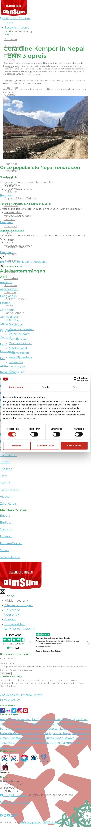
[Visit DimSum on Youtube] (9, 815)
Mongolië (11, 164)
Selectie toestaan (45, 446)
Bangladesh (40, 719)
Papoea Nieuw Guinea (38, 738)
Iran (2, 728)
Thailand (6, 469)
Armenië (6, 719)
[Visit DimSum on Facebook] (3, 710)
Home (8, 22)
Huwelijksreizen (20, 357)
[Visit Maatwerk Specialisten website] (5, 768)
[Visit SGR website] (5, 757)
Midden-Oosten (15, 299)
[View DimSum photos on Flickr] (9, 710)
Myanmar (56, 733)
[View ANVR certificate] (25, 757)
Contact (10, 619)
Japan (10, 728)
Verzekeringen (19, 334)
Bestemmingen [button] (17, 27)
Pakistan (15, 738)
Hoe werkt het (14, 624)
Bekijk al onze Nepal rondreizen (24, 261)
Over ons (11, 614)
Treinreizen (17, 367)
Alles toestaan (74, 446)
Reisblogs (16, 324)
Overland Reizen (20, 343)
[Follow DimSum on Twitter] (14, 710)
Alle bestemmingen (18, 605)
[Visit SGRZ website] (15, 757)
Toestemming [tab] (16, 387)
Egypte (9, 271)
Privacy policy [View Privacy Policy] (31, 822)
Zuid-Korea (8, 503)
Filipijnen (47, 724)
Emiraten (11, 278)
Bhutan (54, 719)
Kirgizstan (52, 728)
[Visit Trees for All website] (44, 757)
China (11, 724)
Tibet (4, 476)
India (69, 724)
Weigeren (17, 446)
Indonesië (81, 724)
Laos (74, 728)
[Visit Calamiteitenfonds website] (35, 757)
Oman (8, 306)
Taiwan (5, 462)
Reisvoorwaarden (21, 329)
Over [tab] (75, 387)
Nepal (67, 733)
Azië (7, 596)
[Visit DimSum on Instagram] (5, 815)
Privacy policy (10, 699)
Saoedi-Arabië (14, 313)
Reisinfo (11, 319)
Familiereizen (18, 338)
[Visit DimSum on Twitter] (15, 815)
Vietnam (6, 496)
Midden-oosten (15, 600)
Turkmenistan (10, 489)
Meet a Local (18, 348)
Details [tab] (45, 387)
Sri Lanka (81, 738)
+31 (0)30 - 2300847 (15, 18)
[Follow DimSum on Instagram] (20, 710)
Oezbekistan (81, 733)
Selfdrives (16, 362)
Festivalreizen (19, 352)
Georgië (60, 724)
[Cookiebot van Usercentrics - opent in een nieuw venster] (76, 379)
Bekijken (6, 195)
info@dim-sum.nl (14, 795)
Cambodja (68, 719)
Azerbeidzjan (22, 719)
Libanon (10, 292)
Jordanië (10, 285)
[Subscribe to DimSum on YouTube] (25, 710)
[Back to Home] (14, 7)
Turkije (5, 482)
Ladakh (65, 728)
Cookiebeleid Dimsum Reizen (21, 695)
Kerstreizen (17, 371)
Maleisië (6, 733)
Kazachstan (36, 728)
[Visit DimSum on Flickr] (12, 815)
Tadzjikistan (8, 455)
